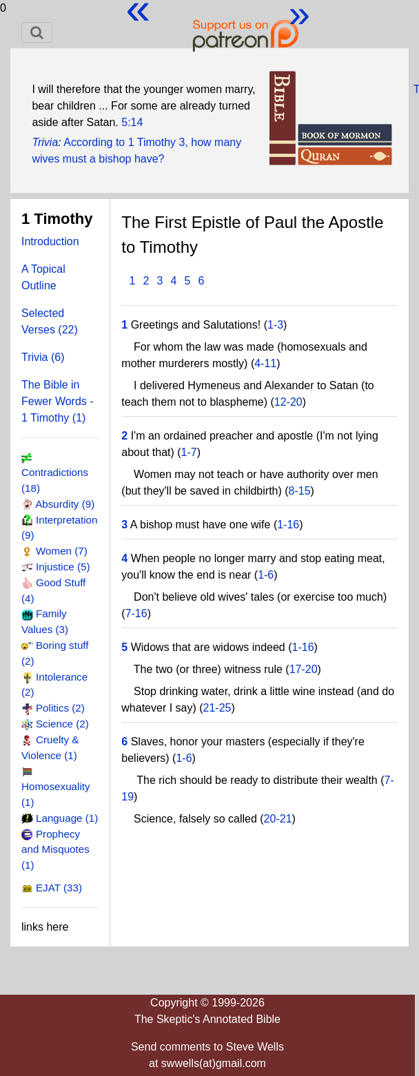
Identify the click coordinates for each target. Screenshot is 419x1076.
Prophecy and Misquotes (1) (55, 849)
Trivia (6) (43, 357)
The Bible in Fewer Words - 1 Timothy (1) (57, 401)
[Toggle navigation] (36, 32)
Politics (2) (60, 708)
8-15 (300, 491)
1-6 (266, 575)
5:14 (132, 122)
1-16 (288, 524)
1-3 (275, 325)
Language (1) (67, 818)
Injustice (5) (63, 566)
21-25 (217, 708)
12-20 (288, 402)
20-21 (278, 819)
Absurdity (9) (64, 504)
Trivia (45, 142)
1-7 (189, 452)
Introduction (50, 241)
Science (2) (62, 724)
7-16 (136, 613)
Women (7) (62, 551)
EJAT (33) (59, 887)
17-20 (303, 669)
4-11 (265, 363)
